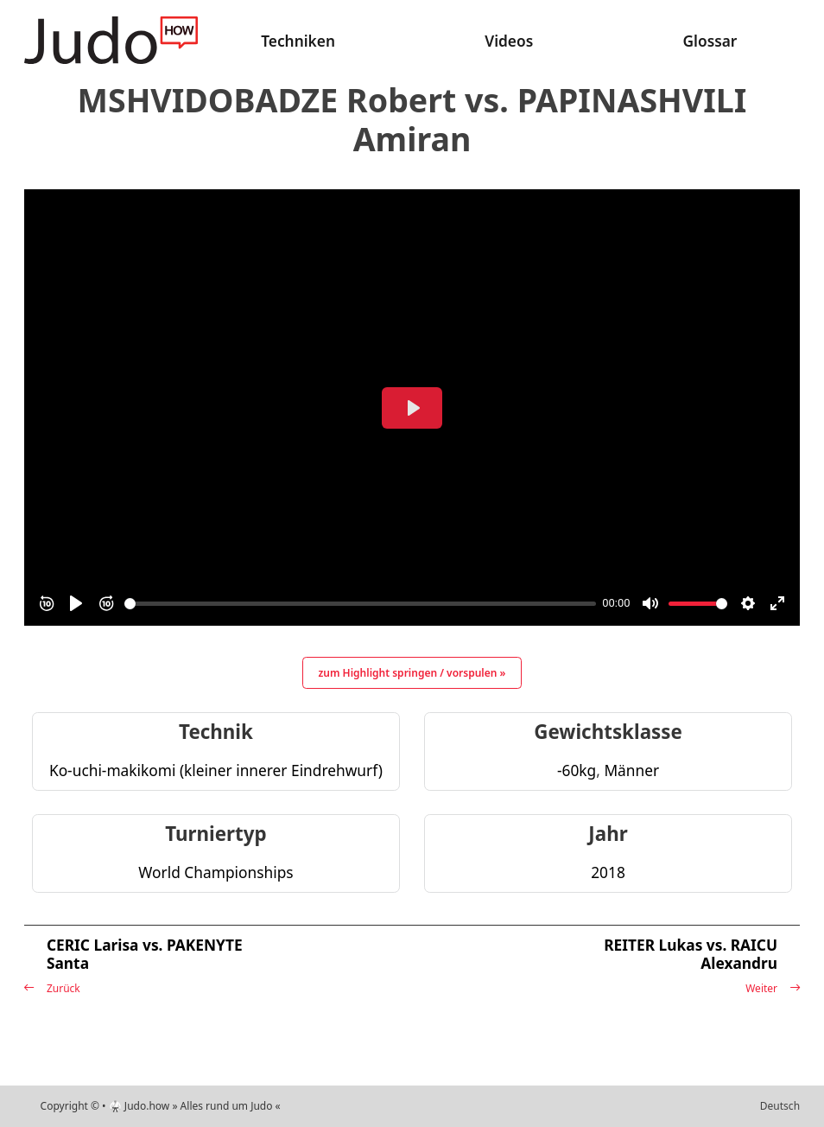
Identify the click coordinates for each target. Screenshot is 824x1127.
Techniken (298, 40)
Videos (509, 40)
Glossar (709, 40)
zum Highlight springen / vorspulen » (412, 672)
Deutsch (780, 1105)
